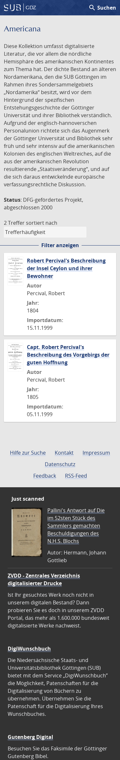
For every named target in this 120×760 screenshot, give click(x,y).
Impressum (96, 452)
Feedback (44, 475)
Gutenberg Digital (30, 736)
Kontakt (64, 452)
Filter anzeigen (60, 245)
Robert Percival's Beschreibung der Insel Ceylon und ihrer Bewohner (66, 268)
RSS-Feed (76, 475)
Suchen (102, 8)
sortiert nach (41, 222)
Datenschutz (60, 464)
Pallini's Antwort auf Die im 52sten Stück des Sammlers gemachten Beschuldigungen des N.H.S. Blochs (76, 526)
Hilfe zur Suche (28, 452)
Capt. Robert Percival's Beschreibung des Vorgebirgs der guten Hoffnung (68, 355)
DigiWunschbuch (29, 648)
